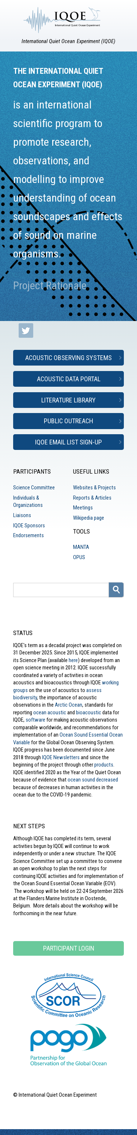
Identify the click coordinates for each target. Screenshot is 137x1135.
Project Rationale (50, 285)
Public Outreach (68, 421)
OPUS (79, 557)
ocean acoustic (49, 712)
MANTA (81, 547)
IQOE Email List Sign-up (68, 442)
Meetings (83, 507)
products (103, 764)
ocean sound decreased (93, 779)
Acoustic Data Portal (68, 379)
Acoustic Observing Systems (68, 358)
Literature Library (68, 400)
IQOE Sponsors (29, 525)
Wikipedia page (88, 518)
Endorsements (28, 535)
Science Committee (34, 487)
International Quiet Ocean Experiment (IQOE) (69, 41)
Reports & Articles (92, 497)
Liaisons (22, 515)
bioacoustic (88, 712)
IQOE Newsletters (61, 757)
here (73, 660)
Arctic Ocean (68, 705)
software (35, 719)
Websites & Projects (94, 487)
